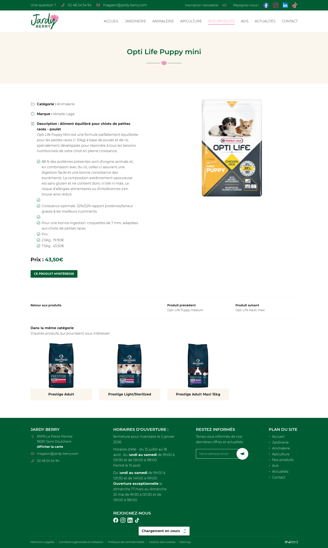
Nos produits (221, 21)
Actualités (265, 21)
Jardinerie (135, 21)
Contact (290, 21)
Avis (244, 21)
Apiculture (191, 21)
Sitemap (198, 542)
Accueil (111, 21)
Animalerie (163, 21)
